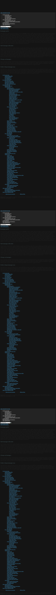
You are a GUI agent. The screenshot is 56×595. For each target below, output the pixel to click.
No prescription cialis (4, 27)
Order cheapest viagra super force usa (13, 163)
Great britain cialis (10, 173)
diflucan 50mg (22, 194)
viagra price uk (11, 138)
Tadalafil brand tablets (11, 168)
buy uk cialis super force (11, 129)
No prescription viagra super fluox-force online (15, 175)
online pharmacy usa (10, 174)
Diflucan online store (13, 98)
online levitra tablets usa (11, 149)
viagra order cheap (12, 143)
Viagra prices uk (10, 180)
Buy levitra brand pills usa (13, 117)
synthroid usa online (12, 108)
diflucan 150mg (12, 92)
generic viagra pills (10, 156)
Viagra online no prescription (12, 176)
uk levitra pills (11, 147)
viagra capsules (9, 160)
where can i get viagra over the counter (14, 167)
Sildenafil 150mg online (11, 165)
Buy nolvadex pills (10, 187)
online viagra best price (11, 137)
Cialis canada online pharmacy (14, 112)
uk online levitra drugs (11, 124)
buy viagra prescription (7, 278)
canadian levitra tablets (11, 166)
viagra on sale (7, 154)
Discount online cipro (8, 85)
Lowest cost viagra (6, 14)
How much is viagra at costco (12, 126)
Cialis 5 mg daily (12, 116)
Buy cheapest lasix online (13, 103)
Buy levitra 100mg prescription (14, 94)
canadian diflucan (6, 22)
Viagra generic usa (12, 113)
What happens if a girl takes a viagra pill (14, 131)
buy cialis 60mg (12, 109)
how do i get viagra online (9, 280)
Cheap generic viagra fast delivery (13, 164)
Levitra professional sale (13, 146)
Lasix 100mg (9, 134)
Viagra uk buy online (10, 161)
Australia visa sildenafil (11, 128)
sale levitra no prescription (11, 122)
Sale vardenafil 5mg (6, 24)
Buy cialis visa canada (13, 95)
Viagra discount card (10, 158)
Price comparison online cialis (10, 20)
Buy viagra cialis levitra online (10, 282)
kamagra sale (11, 148)
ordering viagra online (9, 76)
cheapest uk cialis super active (10, 153)
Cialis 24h (9, 123)
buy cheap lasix (7, 16)
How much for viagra (10, 159)
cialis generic (7, 184)
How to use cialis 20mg (11, 106)
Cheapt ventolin (12, 119)
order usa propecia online (13, 107)
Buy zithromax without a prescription (13, 88)
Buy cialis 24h (9, 132)
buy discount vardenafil (13, 139)
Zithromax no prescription (11, 130)
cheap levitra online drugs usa (12, 162)
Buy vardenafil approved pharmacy (9, 23)
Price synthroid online (11, 127)
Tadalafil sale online (10, 171)
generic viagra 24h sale (11, 121)
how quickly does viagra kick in (14, 140)
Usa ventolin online (8, 17)
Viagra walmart (9, 178)
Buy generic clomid (12, 110)
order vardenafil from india (5, 12)
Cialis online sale (10, 125)
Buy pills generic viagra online (12, 172)
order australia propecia (7, 19)
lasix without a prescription (14, 89)
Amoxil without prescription (12, 170)
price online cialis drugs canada (12, 177)
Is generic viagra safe (10, 181)
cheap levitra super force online (12, 183)
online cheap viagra (12, 96)
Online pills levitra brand (13, 90)
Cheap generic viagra (13, 144)
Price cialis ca (11, 115)
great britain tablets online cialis (14, 141)
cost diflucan (11, 114)
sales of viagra (9, 120)
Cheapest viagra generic (13, 97)
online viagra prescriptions (14, 102)
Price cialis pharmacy (8, 133)
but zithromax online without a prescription (12, 21)
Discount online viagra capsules (14, 136)
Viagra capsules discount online (12, 185)
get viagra (8, 152)
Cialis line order (7, 86)
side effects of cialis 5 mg (9, 281)
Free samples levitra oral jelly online (15, 99)
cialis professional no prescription (15, 101)
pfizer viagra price (12, 111)
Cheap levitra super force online (12, 135)
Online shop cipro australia (10, 194)
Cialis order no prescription (12, 186)
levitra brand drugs (8, 15)
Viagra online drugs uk (13, 118)
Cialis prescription (10, 87)
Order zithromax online (11, 145)
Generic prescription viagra (12, 182)
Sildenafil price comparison (12, 151)
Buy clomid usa (12, 100)
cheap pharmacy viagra (13, 93)
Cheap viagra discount (13, 105)
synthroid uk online (10, 157)
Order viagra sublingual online (8, 192)
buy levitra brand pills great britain (15, 142)
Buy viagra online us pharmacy (10, 18)
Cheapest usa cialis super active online (16, 91)
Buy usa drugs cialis (12, 104)
